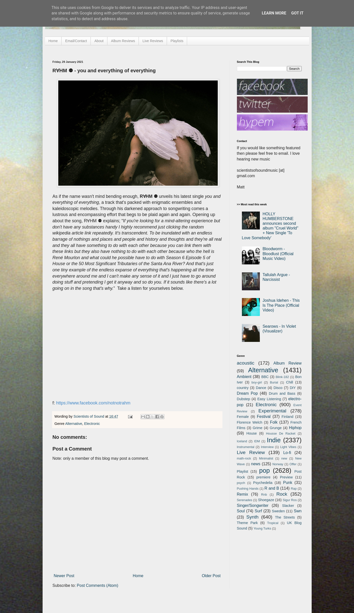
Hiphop (295, 428)
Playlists (177, 41)
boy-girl (256, 382)
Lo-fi (287, 453)
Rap (293, 488)
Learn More (274, 13)
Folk (274, 422)
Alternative (73, 424)
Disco (278, 388)
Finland (287, 417)
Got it (297, 13)
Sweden (278, 511)
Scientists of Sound (89, 416)
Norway (278, 464)
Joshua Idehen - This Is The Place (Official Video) (281, 305)
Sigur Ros (290, 500)
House (251, 433)
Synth (252, 517)
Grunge (276, 428)
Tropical (272, 523)
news (255, 464)
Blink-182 (282, 377)
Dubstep (243, 399)
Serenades (244, 500)
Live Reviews (152, 41)
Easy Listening (269, 399)
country (243, 388)
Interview (267, 447)
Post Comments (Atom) (97, 585)
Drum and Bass (282, 393)
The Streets (285, 517)
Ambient (244, 377)
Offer (292, 464)
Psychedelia (263, 483)
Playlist (242, 471)
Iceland (242, 441)
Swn (297, 511)
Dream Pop (247, 393)
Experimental (272, 410)
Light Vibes (288, 447)
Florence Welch (249, 422)
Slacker (288, 506)
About (99, 41)
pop (264, 470)
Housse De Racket (280, 433)
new (284, 458)
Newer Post (64, 576)
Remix (242, 494)
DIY (293, 388)
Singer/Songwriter (253, 505)
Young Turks (262, 528)
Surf (258, 511)
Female (243, 417)
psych (241, 483)
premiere (263, 477)
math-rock (244, 458)
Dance (261, 388)
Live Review (251, 452)
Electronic (92, 424)
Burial (274, 382)
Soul (241, 511)
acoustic (245, 363)
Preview (286, 477)
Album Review (288, 363)
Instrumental (245, 447)
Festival (264, 416)
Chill (289, 382)
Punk (287, 482)
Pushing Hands (248, 488)
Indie (274, 440)
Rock (281, 494)
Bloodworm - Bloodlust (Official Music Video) (278, 253)
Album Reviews (123, 41)
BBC (265, 377)
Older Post (211, 576)
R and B (271, 488)
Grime (257, 428)
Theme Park (247, 523)
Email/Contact (76, 41)
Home (53, 41)
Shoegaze (266, 500)
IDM (257, 441)
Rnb (264, 494)
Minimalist (266, 458)
